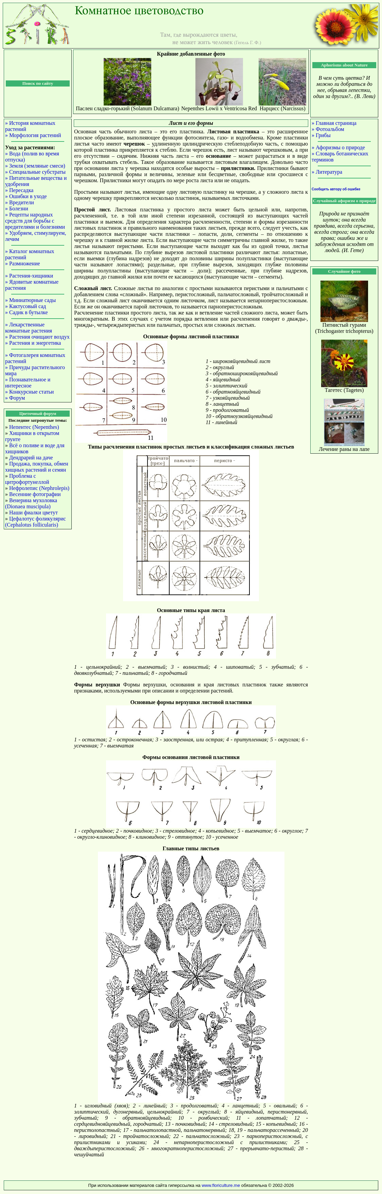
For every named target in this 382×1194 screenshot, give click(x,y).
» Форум (15, 398)
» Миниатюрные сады (30, 300)
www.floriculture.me (221, 1185)
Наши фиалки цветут (33, 512)
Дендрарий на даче (31, 457)
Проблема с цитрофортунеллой (27, 479)
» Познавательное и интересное (27, 382)
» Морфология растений (33, 135)
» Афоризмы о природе (338, 147)
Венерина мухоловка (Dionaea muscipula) (31, 503)
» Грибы (321, 135)
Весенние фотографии (34, 494)
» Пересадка (19, 190)
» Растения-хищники (29, 276)
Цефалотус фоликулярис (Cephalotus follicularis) (35, 522)
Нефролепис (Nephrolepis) (39, 488)
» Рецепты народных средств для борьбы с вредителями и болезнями (35, 221)
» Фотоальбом (328, 129)
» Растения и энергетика (33, 343)
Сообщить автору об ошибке (336, 189)
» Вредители (19, 202)
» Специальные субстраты (35, 172)
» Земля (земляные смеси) (35, 166)
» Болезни (16, 208)
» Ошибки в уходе (26, 196)
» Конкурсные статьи (29, 392)
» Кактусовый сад (25, 306)
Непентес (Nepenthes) (34, 427)
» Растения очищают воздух (37, 337)
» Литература (327, 172)
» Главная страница (334, 123)
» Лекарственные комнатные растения (28, 328)
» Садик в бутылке (26, 312)
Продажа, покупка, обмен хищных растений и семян (36, 467)
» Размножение (22, 263)
